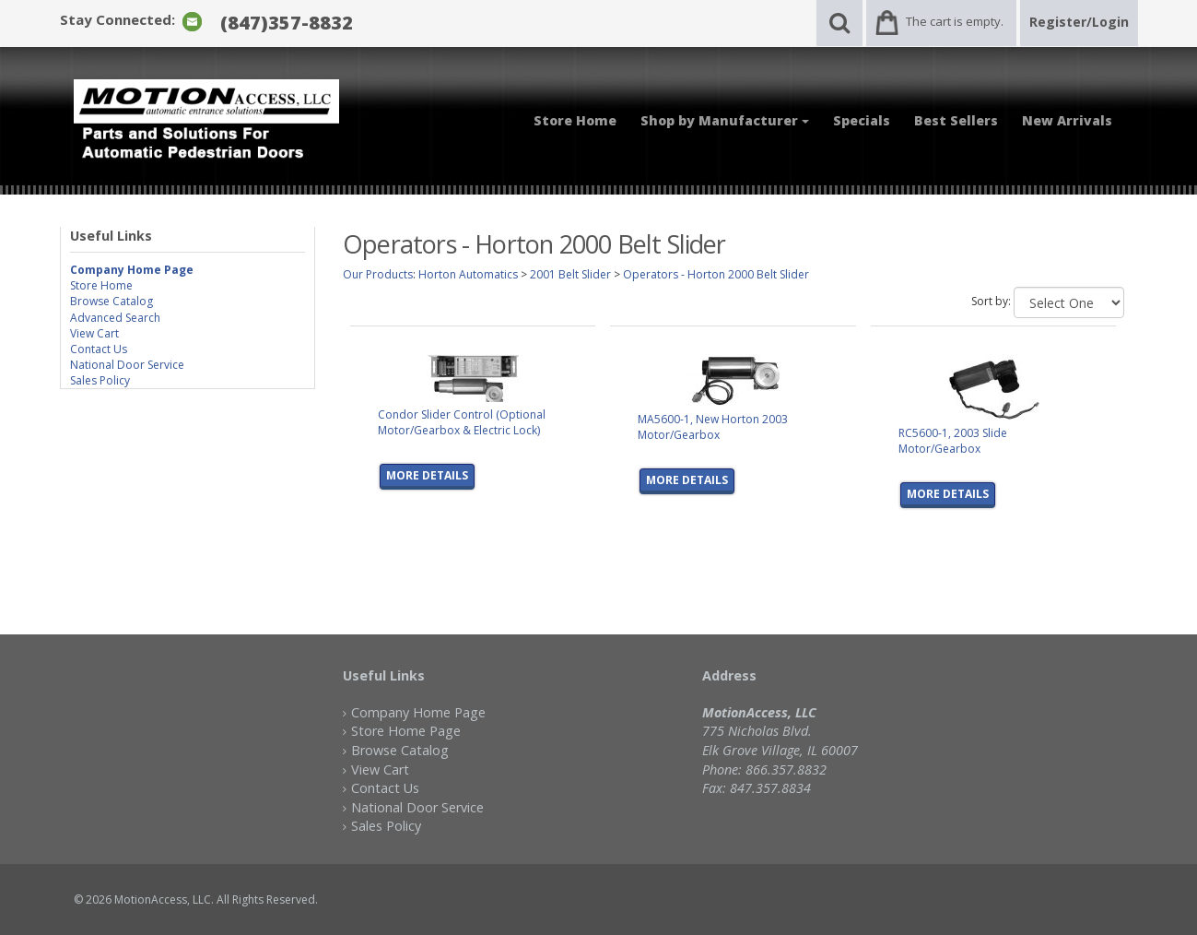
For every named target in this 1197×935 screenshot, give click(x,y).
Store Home (575, 120)
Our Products (378, 274)
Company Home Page (418, 712)
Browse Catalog (111, 301)
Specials (861, 120)
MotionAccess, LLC (162, 899)
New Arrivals (1067, 120)
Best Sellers (956, 120)
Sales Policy (100, 380)
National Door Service (127, 365)
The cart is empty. (954, 21)
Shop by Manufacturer (724, 120)
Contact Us (98, 349)
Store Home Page (406, 731)
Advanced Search (115, 317)
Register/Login (1079, 21)
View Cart (94, 333)
